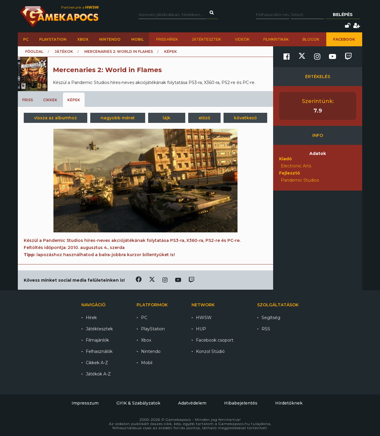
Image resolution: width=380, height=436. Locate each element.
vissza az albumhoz (55, 118)
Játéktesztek (206, 39)
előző (204, 118)
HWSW (204, 317)
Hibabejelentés (240, 403)
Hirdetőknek (289, 403)
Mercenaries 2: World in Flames (118, 51)
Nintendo (110, 39)
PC (25, 39)
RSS (266, 329)
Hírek (91, 317)
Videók (242, 39)
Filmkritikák (276, 39)
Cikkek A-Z (97, 362)
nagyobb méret (118, 118)
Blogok (311, 39)
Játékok (64, 51)
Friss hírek (167, 39)
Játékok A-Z (98, 374)
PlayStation (52, 39)
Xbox (82, 39)
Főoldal (34, 51)
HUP (201, 329)
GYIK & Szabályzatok (138, 403)
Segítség (271, 317)
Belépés (343, 14)
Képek (73, 100)
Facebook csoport (214, 340)
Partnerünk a (80, 7)
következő (245, 118)
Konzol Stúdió (210, 351)
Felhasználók (99, 351)
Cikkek (50, 100)
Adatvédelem (192, 403)
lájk (166, 118)
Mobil (137, 39)
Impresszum (85, 403)
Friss (27, 100)
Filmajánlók (97, 340)
